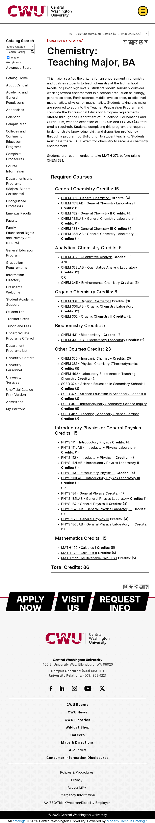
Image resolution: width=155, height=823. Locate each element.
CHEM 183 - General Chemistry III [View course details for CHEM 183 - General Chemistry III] (87, 229)
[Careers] (77, 735)
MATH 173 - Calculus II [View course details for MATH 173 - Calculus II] (79, 553)
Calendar (13, 117)
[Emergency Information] (77, 795)
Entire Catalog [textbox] (16, 46)
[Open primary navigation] (142, 11)
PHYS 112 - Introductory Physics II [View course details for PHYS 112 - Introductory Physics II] (87, 458)
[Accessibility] (77, 787)
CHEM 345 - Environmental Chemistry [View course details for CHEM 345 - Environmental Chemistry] (90, 283)
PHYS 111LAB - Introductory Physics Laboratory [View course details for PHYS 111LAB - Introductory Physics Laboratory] (98, 447)
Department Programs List (16, 348)
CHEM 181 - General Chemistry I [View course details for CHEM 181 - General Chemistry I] (86, 198)
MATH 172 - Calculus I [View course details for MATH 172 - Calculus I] (78, 548)
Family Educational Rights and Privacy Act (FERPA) (20, 235)
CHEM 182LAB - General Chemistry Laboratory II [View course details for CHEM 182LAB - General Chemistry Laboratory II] (99, 219)
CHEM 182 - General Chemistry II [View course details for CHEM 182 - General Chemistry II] (86, 213)
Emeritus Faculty (19, 213)
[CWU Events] (78, 704)
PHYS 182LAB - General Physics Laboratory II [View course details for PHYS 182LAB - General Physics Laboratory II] (96, 509)
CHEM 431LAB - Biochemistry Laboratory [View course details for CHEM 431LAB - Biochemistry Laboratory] (93, 340)
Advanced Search (19, 68)
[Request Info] (120, 601)
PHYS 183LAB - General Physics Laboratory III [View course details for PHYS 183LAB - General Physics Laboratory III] (97, 524)
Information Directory (15, 277)
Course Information (15, 168)
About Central (17, 85)
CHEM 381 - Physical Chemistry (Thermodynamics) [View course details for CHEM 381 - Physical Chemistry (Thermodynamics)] (100, 364)
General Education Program (20, 253)
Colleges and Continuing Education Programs (16, 139)
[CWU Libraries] (77, 719)
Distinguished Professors (16, 203)
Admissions (14, 402)
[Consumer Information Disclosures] (77, 757)
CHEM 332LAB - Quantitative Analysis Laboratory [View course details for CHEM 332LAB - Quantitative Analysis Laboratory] (99, 267)
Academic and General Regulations (17, 97)
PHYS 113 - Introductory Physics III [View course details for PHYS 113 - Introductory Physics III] (88, 473)
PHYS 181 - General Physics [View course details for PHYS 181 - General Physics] (82, 493)
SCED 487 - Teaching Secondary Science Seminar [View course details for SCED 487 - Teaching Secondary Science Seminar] (100, 414)
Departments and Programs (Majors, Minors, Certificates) (19, 186)
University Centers (20, 358)
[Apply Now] (30, 601)
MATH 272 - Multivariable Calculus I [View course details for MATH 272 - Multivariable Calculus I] (89, 558)
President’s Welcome (14, 289)
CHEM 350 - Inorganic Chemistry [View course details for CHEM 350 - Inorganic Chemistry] (86, 358)
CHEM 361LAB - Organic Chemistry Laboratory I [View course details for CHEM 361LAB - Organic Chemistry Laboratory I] (98, 306)
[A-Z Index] (77, 750)
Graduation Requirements (16, 265)
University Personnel (14, 367)
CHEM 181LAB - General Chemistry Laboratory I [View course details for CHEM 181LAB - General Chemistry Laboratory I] (98, 203)
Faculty (11, 221)
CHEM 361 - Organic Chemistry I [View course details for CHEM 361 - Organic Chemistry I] (86, 301)
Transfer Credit (17, 319)
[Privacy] (76, 780)
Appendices (15, 110)
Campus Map (16, 124)
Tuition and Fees (18, 326)
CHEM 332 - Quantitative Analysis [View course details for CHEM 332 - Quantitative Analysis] (86, 257)
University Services (13, 380)
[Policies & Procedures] (76, 772)
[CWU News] (77, 712)
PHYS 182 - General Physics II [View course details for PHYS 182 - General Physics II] (84, 504)
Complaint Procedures (15, 156)
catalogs (19, 821)
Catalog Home (17, 78)
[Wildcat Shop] (77, 727)
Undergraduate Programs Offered (20, 335)
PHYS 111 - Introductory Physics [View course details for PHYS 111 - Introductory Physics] (86, 442)
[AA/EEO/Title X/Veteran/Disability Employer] (77, 802)
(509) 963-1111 (93, 671)
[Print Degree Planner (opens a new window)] (125, 42)
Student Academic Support (20, 302)
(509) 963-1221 (94, 675)
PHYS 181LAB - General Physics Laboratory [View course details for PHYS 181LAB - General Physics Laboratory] (95, 499)
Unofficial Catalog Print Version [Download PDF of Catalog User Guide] (19, 392)
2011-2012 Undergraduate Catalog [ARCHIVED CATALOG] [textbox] (105, 33)
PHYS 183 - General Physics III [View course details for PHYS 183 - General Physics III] (85, 519)
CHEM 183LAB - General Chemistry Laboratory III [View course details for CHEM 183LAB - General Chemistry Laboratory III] (99, 234)
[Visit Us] (73, 601)
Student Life (15, 312)
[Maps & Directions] (77, 742)
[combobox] (108, 33)
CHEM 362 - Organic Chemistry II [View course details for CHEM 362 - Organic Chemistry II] (86, 316)
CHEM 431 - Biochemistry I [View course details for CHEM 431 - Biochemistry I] (82, 335)
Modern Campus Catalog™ (127, 821)
